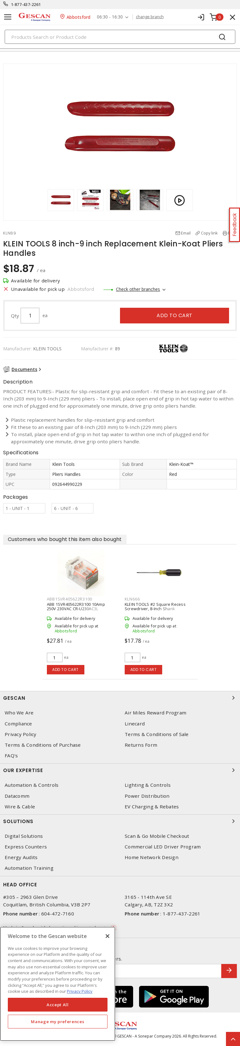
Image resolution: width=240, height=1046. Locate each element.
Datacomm (17, 796)
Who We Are (19, 713)
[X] (107, 936)
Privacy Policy (21, 734)
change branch (150, 16)
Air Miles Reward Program (155, 713)
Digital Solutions (24, 836)
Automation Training (29, 868)
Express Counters (26, 847)
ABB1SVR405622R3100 (69, 599)
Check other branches (138, 289)
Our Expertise (120, 770)
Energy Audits (21, 857)
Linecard (135, 724)
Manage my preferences (57, 1021)
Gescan (120, 697)
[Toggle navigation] (7, 17)
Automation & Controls (31, 785)
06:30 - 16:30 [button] (110, 17)
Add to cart (174, 315)
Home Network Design (151, 857)
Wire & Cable (20, 807)
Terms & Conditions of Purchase (43, 745)
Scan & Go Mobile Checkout (157, 836)
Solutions (120, 821)
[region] (57, 984)
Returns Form (141, 745)
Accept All (58, 1004)
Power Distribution (147, 796)
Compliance (18, 724)
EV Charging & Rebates (152, 807)
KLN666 (132, 599)
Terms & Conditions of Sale (157, 734)
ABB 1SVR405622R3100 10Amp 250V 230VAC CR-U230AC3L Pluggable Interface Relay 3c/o (76, 608)
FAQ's (11, 756)
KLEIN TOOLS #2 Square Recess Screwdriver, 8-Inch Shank (155, 606)
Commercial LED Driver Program (163, 847)
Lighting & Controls (148, 785)
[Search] (120, 37)
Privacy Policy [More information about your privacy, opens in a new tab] (79, 991)
